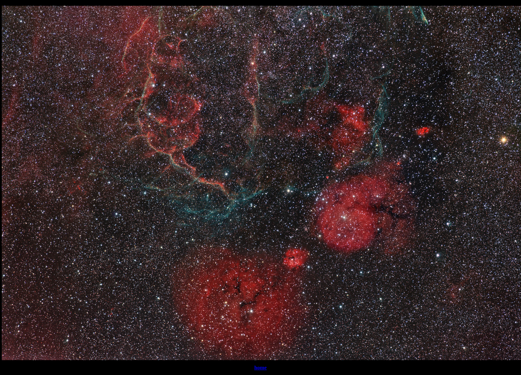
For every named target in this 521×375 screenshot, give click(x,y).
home (260, 367)
